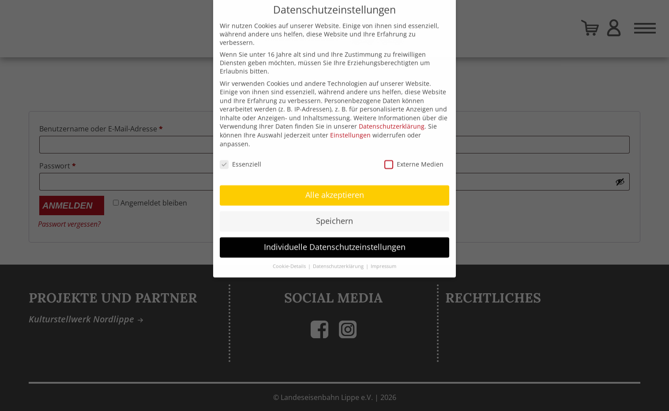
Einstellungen (350, 126)
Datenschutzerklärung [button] (339, 257)
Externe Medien (413, 155)
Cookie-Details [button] (290, 257)
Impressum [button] (383, 257)
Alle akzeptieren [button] (334, 186)
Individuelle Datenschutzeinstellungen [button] (335, 238)
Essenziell (240, 155)
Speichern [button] (334, 212)
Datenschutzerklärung (392, 117)
